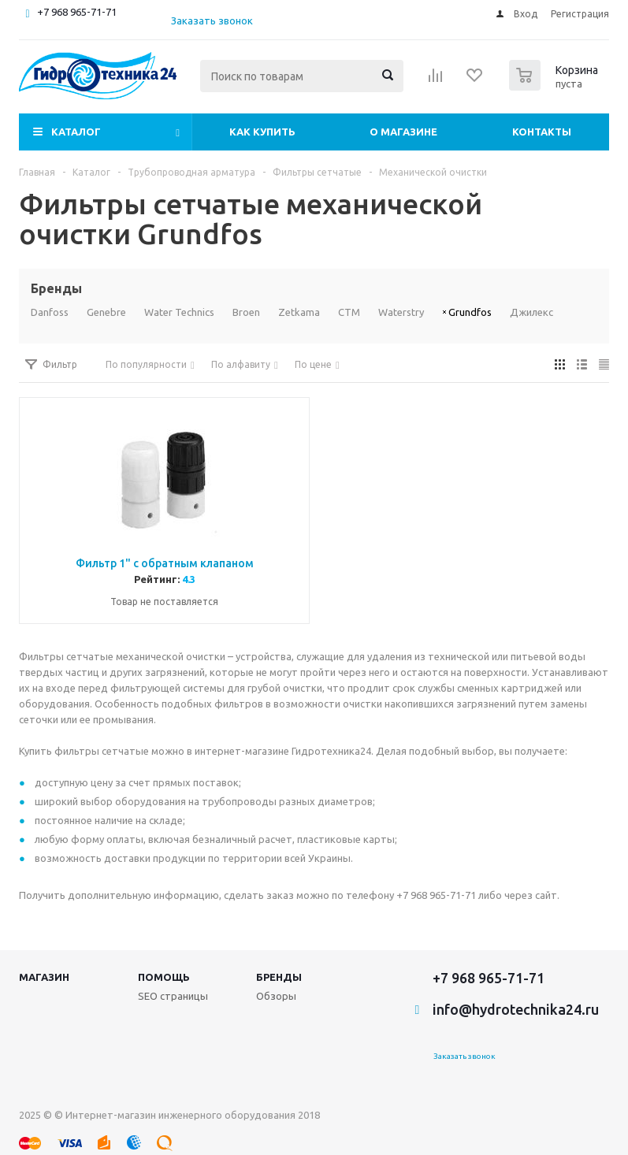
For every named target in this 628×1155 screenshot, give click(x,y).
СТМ (349, 312)
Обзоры (276, 995)
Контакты (541, 131)
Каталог (76, 131)
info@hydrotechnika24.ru (516, 1009)
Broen (246, 312)
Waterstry (401, 312)
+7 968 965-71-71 (77, 11)
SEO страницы (173, 995)
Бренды (279, 976)
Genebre (106, 312)
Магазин (44, 976)
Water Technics (179, 312)
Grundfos (470, 312)
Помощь (164, 976)
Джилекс (531, 312)
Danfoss (50, 312)
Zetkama (299, 312)
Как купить (262, 131)
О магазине (403, 131)
